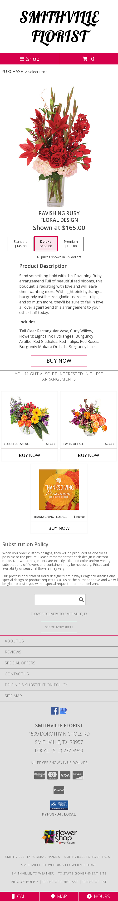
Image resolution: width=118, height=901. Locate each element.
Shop (29, 59)
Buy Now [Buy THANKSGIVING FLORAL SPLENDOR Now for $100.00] (59, 528)
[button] (59, 805)
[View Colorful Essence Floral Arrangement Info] (29, 416)
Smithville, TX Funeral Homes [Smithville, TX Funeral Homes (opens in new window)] (32, 856)
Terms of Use (94, 882)
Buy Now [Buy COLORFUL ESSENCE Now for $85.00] (29, 455)
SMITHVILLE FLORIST (59, 26)
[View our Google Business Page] (63, 713)
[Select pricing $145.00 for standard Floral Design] (21, 244)
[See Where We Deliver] (59, 627)
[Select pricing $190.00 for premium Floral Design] (70, 244)
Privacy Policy (24, 882)
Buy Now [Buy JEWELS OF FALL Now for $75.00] (88, 455)
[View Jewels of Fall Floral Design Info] (88, 416)
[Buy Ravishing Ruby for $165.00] (59, 360)
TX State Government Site (82, 873)
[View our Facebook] (55, 713)
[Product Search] (60, 599)
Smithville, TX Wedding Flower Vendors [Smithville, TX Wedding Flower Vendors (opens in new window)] (59, 865)
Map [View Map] (59, 896)
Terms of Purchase (60, 882)
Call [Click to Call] (20, 896)
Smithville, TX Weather (32, 873)
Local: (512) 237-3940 (59, 750)
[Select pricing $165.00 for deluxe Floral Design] (46, 244)
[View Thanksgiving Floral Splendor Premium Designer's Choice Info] (59, 489)
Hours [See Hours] (98, 896)
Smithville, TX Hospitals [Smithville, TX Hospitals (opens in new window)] (87, 856)
